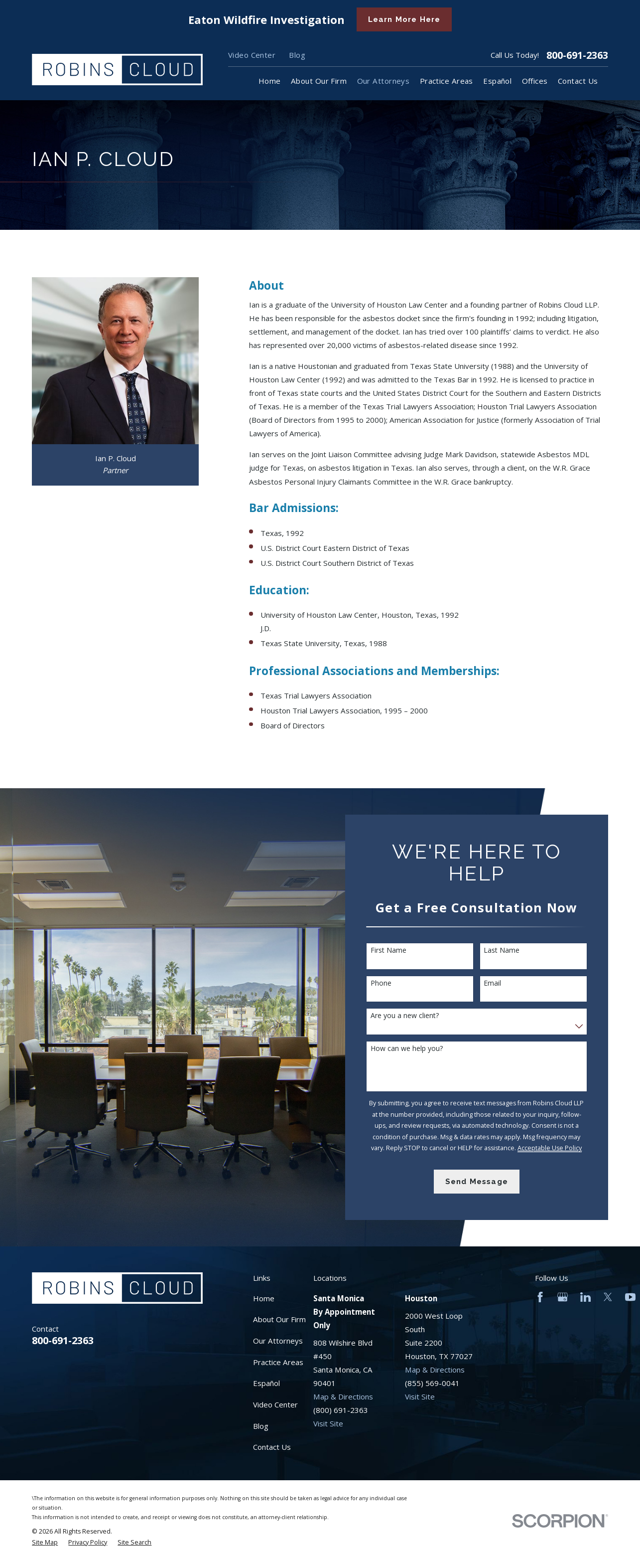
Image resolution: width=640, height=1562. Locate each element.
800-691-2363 (577, 55)
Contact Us (272, 1447)
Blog (297, 55)
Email (497, 983)
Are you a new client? (409, 1016)
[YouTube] (630, 1297)
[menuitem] (45, 1543)
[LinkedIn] (585, 1297)
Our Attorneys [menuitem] (383, 81)
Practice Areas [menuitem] (446, 81)
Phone (385, 983)
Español (266, 1383)
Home (263, 1298)
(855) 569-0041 (432, 1383)
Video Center (251, 55)
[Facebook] (540, 1297)
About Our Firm (279, 1319)
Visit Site (328, 1423)
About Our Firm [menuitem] (319, 81)
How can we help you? (411, 1048)
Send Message (481, 1181)
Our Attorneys (278, 1341)
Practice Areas (278, 1362)
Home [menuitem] (269, 81)
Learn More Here (404, 19)
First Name (393, 950)
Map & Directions (343, 1396)
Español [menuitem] (497, 81)
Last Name (506, 950)
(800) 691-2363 (340, 1410)
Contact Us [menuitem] (578, 81)
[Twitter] (608, 1297)
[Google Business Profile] (562, 1297)
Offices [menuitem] (535, 81)
